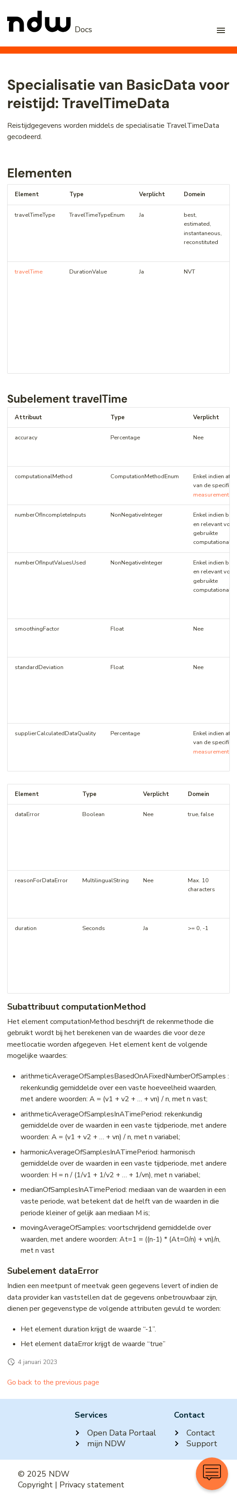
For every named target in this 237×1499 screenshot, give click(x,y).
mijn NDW (100, 1443)
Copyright (35, 1484)
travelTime (28, 272)
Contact (194, 1432)
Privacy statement (91, 1484)
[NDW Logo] (49, 29)
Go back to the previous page (53, 1382)
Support (195, 1443)
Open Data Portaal (115, 1432)
